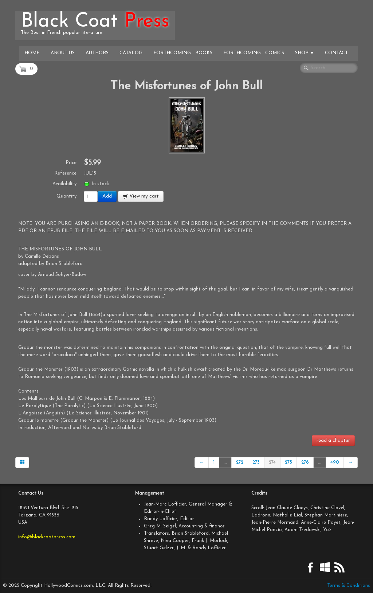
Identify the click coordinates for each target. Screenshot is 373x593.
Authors (97, 53)
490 (334, 462)
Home (32, 53)
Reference (65, 173)
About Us (63, 53)
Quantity (66, 196)
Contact (336, 53)
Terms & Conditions (348, 585)
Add (107, 196)
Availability (64, 184)
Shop (304, 53)
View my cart (141, 196)
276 (305, 462)
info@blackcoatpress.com (46, 537)
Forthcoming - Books (182, 53)
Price (71, 162)
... (225, 462)
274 (272, 462)
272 (239, 462)
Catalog (130, 53)
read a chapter (333, 440)
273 (256, 462)
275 (288, 462)
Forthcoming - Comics (253, 53)
